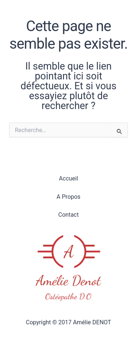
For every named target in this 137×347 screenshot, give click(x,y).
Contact (68, 214)
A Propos (68, 196)
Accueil (68, 178)
